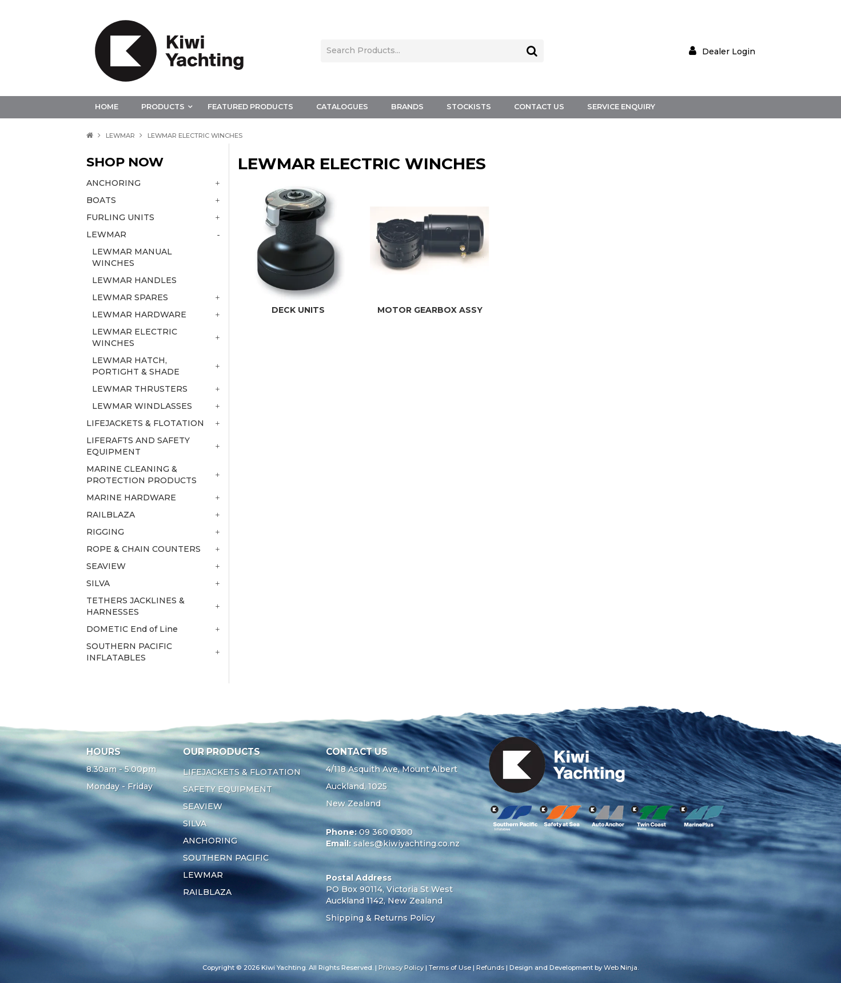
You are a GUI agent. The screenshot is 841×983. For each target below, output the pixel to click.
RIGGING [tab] (105, 532)
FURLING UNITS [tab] (120, 217)
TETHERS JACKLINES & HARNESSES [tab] (135, 606)
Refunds (490, 968)
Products (163, 106)
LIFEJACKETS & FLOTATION (242, 772)
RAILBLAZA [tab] (110, 515)
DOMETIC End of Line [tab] (132, 629)
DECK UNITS (298, 310)
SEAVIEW (202, 806)
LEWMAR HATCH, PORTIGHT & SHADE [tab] (136, 366)
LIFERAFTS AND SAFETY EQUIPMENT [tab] (138, 446)
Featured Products (250, 106)
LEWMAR (120, 136)
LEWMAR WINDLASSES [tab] (142, 406)
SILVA (194, 823)
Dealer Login (728, 51)
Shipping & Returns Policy (380, 918)
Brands (407, 106)
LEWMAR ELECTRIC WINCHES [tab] (134, 337)
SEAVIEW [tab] (106, 566)
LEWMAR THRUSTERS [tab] (140, 389)
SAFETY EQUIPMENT (227, 789)
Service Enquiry (621, 106)
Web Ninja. (621, 968)
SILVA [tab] (98, 583)
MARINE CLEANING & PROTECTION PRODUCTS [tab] (141, 474)
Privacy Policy (401, 968)
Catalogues (342, 106)
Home (106, 106)
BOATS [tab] (101, 200)
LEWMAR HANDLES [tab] (134, 280)
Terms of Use (450, 968)
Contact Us (539, 106)
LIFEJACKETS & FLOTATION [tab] (145, 423)
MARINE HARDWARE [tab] (131, 497)
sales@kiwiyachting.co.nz (406, 843)
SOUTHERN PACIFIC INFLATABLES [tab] (129, 652)
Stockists (469, 106)
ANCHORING (210, 840)
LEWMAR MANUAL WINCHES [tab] (132, 257)
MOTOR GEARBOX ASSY (430, 310)
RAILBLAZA (207, 892)
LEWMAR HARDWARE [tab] (139, 314)
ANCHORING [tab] (113, 183)
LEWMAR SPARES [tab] (130, 297)
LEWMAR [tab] (106, 234)
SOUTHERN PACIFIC (226, 858)
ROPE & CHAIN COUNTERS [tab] (143, 549)
